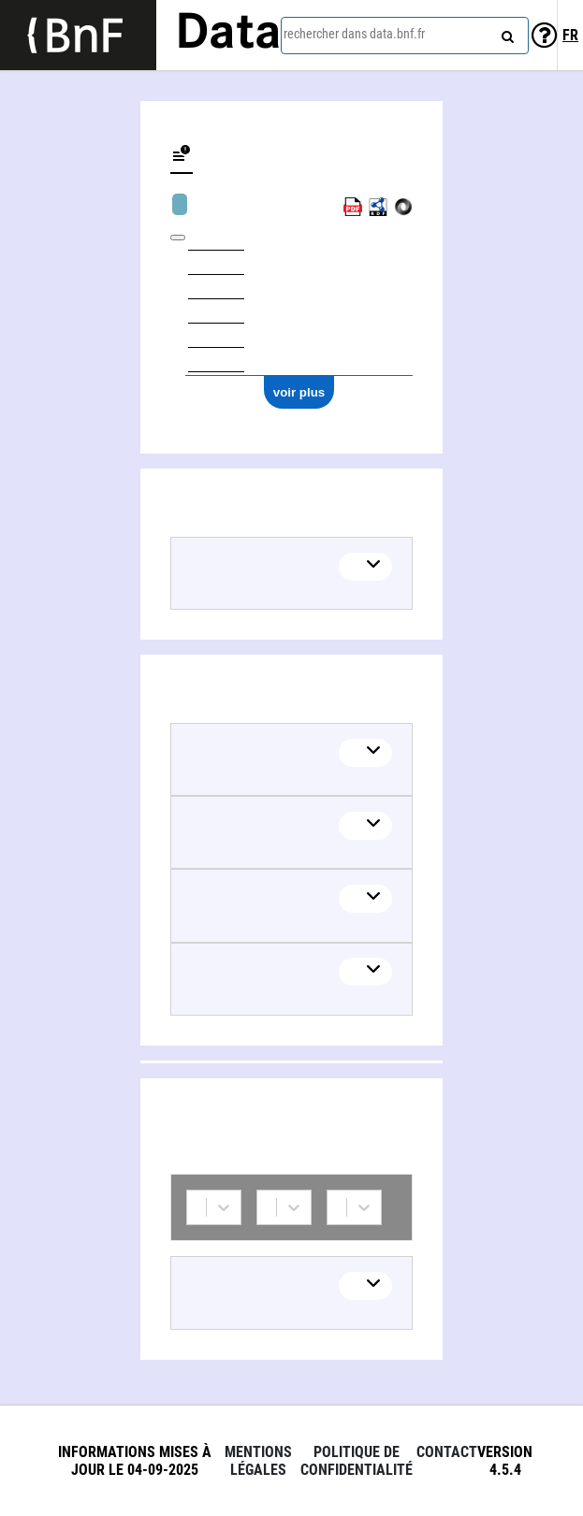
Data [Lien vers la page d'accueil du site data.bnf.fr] (228, 34)
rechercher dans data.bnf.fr (354, 33)
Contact (446, 1452)
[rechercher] (505, 32)
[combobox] (405, 35)
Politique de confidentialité (356, 1461)
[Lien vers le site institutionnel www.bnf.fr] (78, 35)
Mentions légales (258, 1461)
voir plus (299, 392)
